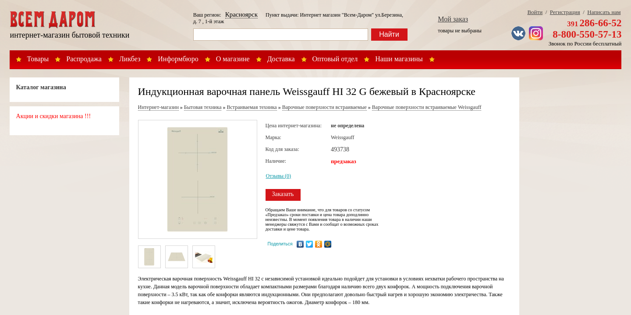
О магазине (233, 59)
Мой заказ (453, 19)
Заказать (283, 194)
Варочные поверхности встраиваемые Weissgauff (427, 107)
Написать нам (603, 12)
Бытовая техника (203, 107)
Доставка (281, 59)
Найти (389, 34)
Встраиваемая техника (252, 107)
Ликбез (129, 59)
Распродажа (84, 59)
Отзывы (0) (278, 176)
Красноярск (241, 14)
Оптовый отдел (335, 59)
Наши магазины (399, 59)
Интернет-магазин (158, 107)
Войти (534, 12)
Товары (38, 59)
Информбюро (178, 59)
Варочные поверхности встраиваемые (324, 107)
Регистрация (565, 12)
